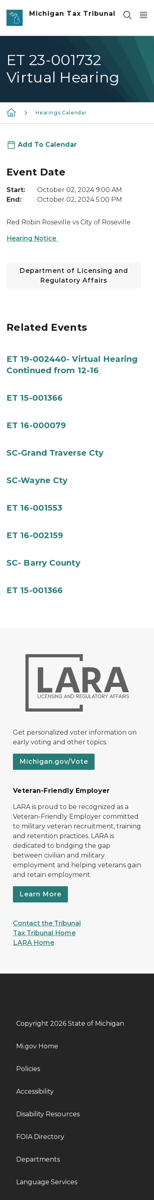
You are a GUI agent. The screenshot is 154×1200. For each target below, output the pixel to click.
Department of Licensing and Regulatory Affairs (73, 275)
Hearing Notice (32, 238)
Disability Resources (48, 1114)
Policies (28, 1069)
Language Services (46, 1182)
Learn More (40, 894)
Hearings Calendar (61, 113)
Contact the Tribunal (47, 923)
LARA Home (33, 942)
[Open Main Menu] (143, 15)
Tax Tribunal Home (44, 933)
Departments (38, 1159)
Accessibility (35, 1091)
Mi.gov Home (37, 1046)
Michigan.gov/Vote (53, 761)
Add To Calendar (47, 144)
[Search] (127, 15)
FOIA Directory (40, 1137)
